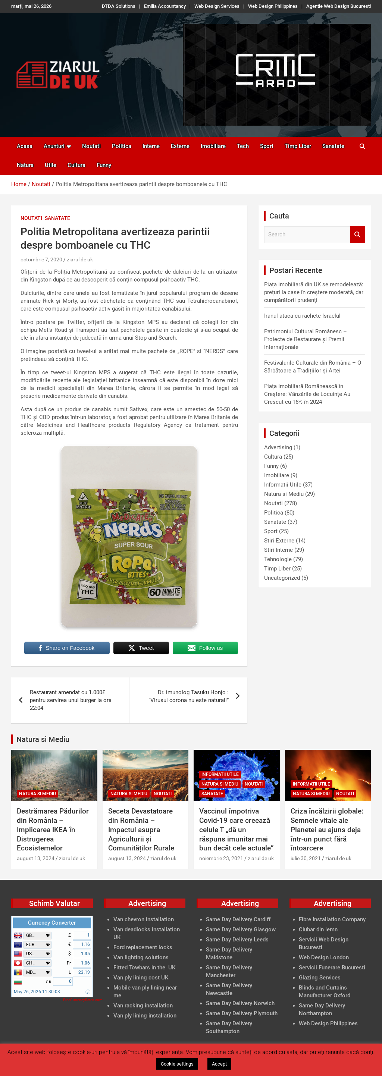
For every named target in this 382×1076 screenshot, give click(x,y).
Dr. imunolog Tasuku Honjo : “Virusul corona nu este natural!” (188, 696)
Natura (25, 165)
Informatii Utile (282, 484)
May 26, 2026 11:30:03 (37, 991)
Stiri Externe (279, 540)
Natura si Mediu (284, 494)
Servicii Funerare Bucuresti (332, 967)
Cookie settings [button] (177, 1064)
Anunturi (54, 146)
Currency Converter (52, 922)
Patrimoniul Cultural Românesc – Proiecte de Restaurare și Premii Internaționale (305, 339)
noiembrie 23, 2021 (221, 858)
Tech (243, 146)
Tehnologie (278, 559)
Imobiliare (213, 146)
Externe (180, 146)
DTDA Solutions (118, 6)
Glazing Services (320, 977)
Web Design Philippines (273, 6)
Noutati (91, 146)
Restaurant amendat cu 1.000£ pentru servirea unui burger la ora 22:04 (71, 700)
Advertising (278, 447)
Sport (266, 146)
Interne (151, 146)
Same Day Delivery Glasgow (241, 929)
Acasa (24, 146)
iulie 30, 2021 (306, 858)
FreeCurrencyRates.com (83, 1000)
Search (357, 234)
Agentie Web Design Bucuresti (338, 6)
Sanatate (333, 146)
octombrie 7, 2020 (41, 259)
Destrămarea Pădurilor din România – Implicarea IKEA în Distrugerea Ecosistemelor (53, 829)
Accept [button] (219, 1064)
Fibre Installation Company (332, 919)
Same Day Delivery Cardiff (238, 919)
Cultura (76, 165)
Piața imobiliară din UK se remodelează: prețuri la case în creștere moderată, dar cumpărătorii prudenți (313, 292)
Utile (50, 165)
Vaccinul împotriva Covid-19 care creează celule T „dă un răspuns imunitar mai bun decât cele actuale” (236, 829)
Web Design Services (216, 6)
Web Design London (324, 957)
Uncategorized (282, 578)
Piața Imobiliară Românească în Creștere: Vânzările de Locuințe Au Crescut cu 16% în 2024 (307, 394)
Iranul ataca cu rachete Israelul (302, 315)
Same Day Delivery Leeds (237, 939)
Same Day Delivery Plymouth (242, 1013)
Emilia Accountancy (165, 6)
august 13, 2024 (35, 858)
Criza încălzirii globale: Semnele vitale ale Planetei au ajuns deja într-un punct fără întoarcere (327, 829)
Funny (104, 165)
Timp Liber (298, 146)
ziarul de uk (80, 259)
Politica (121, 146)
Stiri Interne (278, 550)
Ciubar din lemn (318, 929)
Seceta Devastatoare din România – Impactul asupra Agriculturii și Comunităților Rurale (141, 829)
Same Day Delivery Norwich (240, 1003)
